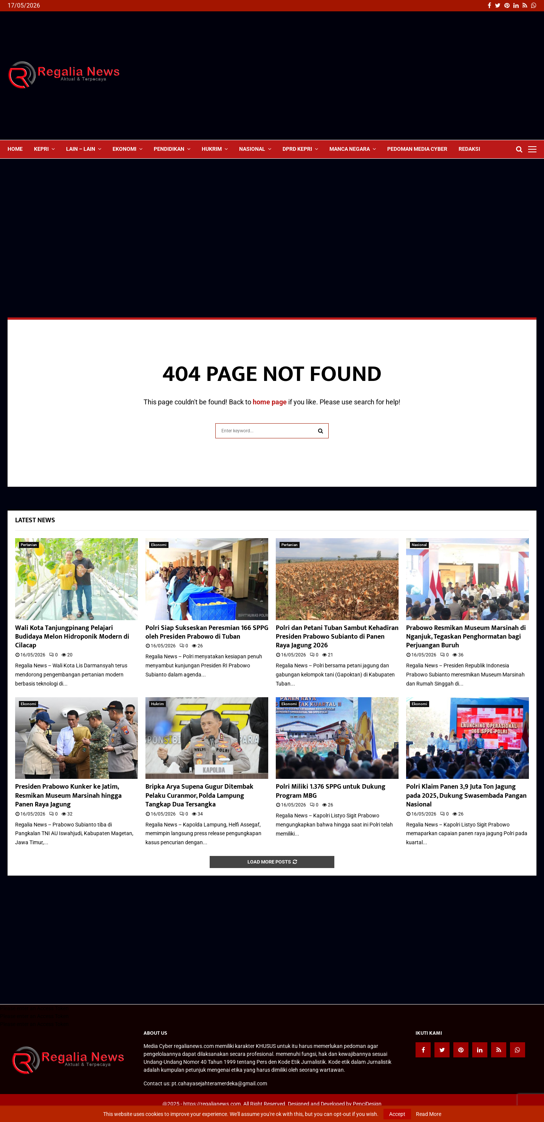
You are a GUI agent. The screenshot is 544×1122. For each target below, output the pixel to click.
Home (15, 149)
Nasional (252, 149)
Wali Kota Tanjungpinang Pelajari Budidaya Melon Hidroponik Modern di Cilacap (72, 637)
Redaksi (469, 149)
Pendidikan (169, 149)
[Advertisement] (398, 75)
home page (270, 402)
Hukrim (212, 149)
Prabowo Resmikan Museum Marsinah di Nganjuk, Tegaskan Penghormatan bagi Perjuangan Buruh (466, 637)
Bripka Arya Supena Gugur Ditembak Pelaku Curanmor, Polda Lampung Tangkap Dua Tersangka (199, 795)
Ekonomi (124, 149)
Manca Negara (349, 149)
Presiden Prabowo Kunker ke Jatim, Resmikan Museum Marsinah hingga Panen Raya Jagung (68, 795)
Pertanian (29, 545)
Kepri (41, 149)
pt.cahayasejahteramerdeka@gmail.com (219, 1083)
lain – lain (80, 149)
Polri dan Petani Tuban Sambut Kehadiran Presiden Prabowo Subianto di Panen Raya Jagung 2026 (337, 637)
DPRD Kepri (297, 149)
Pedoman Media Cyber (417, 149)
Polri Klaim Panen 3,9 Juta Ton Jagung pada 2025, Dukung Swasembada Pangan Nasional (466, 795)
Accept (397, 1114)
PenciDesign (367, 1104)
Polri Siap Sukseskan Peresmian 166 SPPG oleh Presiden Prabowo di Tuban (206, 632)
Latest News (35, 520)
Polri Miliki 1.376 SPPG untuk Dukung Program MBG (330, 791)
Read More (428, 1114)
